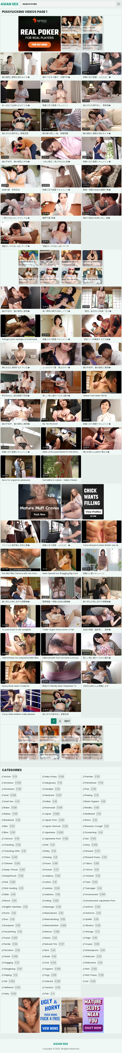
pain (50, 994)
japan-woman (56, 826)
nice (50, 950)
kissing (51, 857)
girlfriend (12, 987)
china (11, 857)
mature (52, 932)
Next (67, 721)
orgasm (53, 969)
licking (52, 901)
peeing (92, 795)
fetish (11, 956)
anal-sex (12, 801)
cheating (12, 845)
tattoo (92, 870)
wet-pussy (94, 975)
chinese (12, 863)
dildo (10, 894)
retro (91, 820)
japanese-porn (57, 839)
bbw (10, 832)
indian (51, 801)
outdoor (53, 987)
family (11, 944)
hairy (10, 994)
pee (91, 789)
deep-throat (15, 870)
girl (9, 981)
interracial (54, 808)
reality (92, 808)
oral (51, 963)
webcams (94, 963)
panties (92, 776)
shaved (93, 851)
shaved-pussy (96, 857)
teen (91, 882)
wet (91, 969)
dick (10, 882)
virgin (91, 938)
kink (50, 845)
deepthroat (14, 876)
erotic (10, 913)
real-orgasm (95, 801)
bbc (9, 826)
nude (51, 956)
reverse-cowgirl (97, 826)
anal (10, 795)
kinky (51, 851)
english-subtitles (16, 907)
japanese (54, 832)
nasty (51, 938)
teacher (93, 876)
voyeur (92, 944)
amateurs (13, 789)
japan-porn (55, 820)
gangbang (13, 969)
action (11, 776)
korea (51, 863)
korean (52, 870)
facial (11, 938)
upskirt (92, 919)
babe (10, 808)
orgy (51, 975)
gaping (11, 975)
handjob (53, 789)
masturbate (54, 913)
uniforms (93, 913)
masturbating (55, 919)
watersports (95, 950)
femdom (12, 950)
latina (51, 882)
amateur (13, 783)
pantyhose (94, 783)
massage (53, 907)
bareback (12, 820)
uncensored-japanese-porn (100, 901)
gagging (12, 963)
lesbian (52, 888)
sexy (91, 845)
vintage (92, 932)
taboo (92, 863)
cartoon (12, 839)
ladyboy (53, 876)
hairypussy (53, 783)
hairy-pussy (54, 776)
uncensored (95, 894)
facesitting (13, 932)
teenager (93, 888)
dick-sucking (14, 888)
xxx (90, 981)
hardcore (53, 795)
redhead (93, 814)
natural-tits (55, 944)
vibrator (93, 925)
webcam (93, 956)
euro (9, 919)
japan (52, 814)
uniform (93, 907)
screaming (94, 832)
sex (91, 839)
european (12, 925)
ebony (10, 901)
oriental (53, 981)
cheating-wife (15, 851)
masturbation (56, 925)
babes (11, 814)
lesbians (53, 894)
